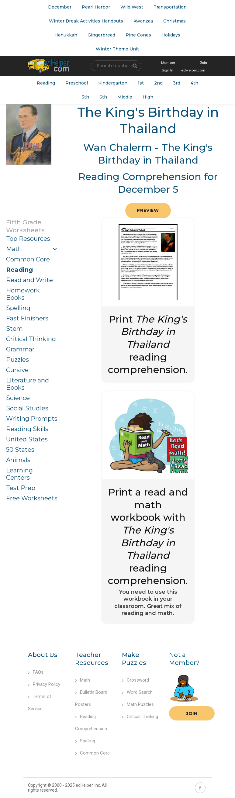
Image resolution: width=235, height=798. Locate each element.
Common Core (28, 259)
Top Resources (28, 238)
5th (85, 97)
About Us (42, 654)
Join (192, 713)
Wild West (131, 7)
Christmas (174, 21)
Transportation (170, 7)
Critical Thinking (31, 339)
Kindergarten (112, 83)
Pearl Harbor (96, 7)
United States (27, 439)
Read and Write (29, 280)
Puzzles (17, 359)
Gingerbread (101, 35)
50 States (20, 449)
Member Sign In (168, 66)
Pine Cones (138, 35)
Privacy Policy (44, 684)
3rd (176, 83)
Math (14, 249)
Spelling (18, 308)
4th (194, 83)
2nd (158, 83)
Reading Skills (27, 429)
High (148, 97)
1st (141, 83)
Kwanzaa (143, 21)
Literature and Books (27, 384)
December (59, 7)
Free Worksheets (31, 498)
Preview (148, 210)
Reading (46, 83)
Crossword (135, 680)
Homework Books (23, 294)
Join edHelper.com (194, 66)
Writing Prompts (31, 418)
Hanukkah (65, 35)
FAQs (35, 672)
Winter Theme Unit (117, 49)
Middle (124, 97)
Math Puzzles (138, 704)
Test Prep (20, 488)
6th (103, 97)
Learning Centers (19, 474)
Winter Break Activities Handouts (86, 21)
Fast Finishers (27, 318)
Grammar (20, 349)
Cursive (17, 370)
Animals (18, 460)
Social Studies (27, 408)
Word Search (137, 692)
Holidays (170, 35)
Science (18, 398)
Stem (14, 328)
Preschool (76, 83)
